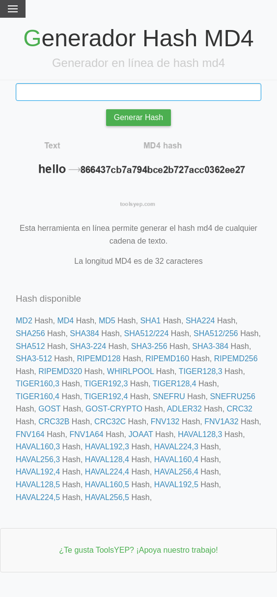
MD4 (65, 320)
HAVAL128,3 (200, 434)
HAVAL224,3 (176, 446)
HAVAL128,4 (107, 459)
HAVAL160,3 (38, 446)
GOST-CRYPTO (113, 409)
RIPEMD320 (60, 371)
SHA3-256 (149, 346)
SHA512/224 (146, 333)
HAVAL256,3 (38, 459)
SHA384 (84, 333)
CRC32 (239, 409)
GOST (49, 409)
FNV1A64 (86, 434)
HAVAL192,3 (107, 446)
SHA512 (30, 346)
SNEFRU (169, 396)
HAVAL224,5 (38, 497)
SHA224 (200, 320)
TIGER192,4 (106, 396)
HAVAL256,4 (176, 472)
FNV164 (30, 434)
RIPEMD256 (236, 358)
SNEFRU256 (232, 396)
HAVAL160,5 (107, 484)
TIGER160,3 (37, 383)
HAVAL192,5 (176, 484)
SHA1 (150, 320)
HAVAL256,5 (107, 497)
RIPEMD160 (167, 358)
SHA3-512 (34, 358)
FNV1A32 (221, 421)
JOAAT (140, 434)
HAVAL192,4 (38, 472)
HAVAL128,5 (38, 484)
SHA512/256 (216, 333)
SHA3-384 (210, 346)
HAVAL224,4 (107, 472)
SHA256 (30, 333)
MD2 (24, 320)
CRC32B (53, 421)
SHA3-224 (88, 346)
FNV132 (165, 421)
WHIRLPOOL (130, 371)
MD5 (107, 320)
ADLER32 (184, 409)
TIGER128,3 (200, 371)
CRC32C (110, 421)
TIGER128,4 (174, 383)
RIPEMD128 (99, 358)
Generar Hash (139, 117)
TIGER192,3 (106, 383)
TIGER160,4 (37, 396)
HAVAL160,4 (176, 459)
